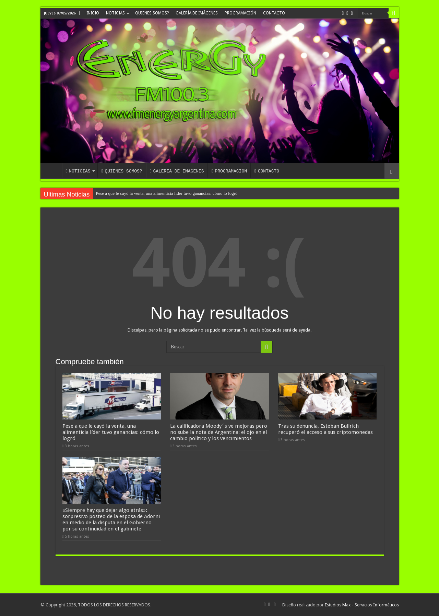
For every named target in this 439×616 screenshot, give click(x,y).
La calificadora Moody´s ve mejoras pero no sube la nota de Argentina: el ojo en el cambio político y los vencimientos (218, 432)
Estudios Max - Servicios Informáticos (362, 604)
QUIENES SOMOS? (152, 13)
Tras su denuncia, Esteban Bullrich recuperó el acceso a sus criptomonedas (325, 429)
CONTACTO (274, 13)
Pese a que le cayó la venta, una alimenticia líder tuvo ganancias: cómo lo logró (166, 193)
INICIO (92, 13)
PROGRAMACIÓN (240, 13)
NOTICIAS (115, 13)
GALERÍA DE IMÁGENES (197, 13)
